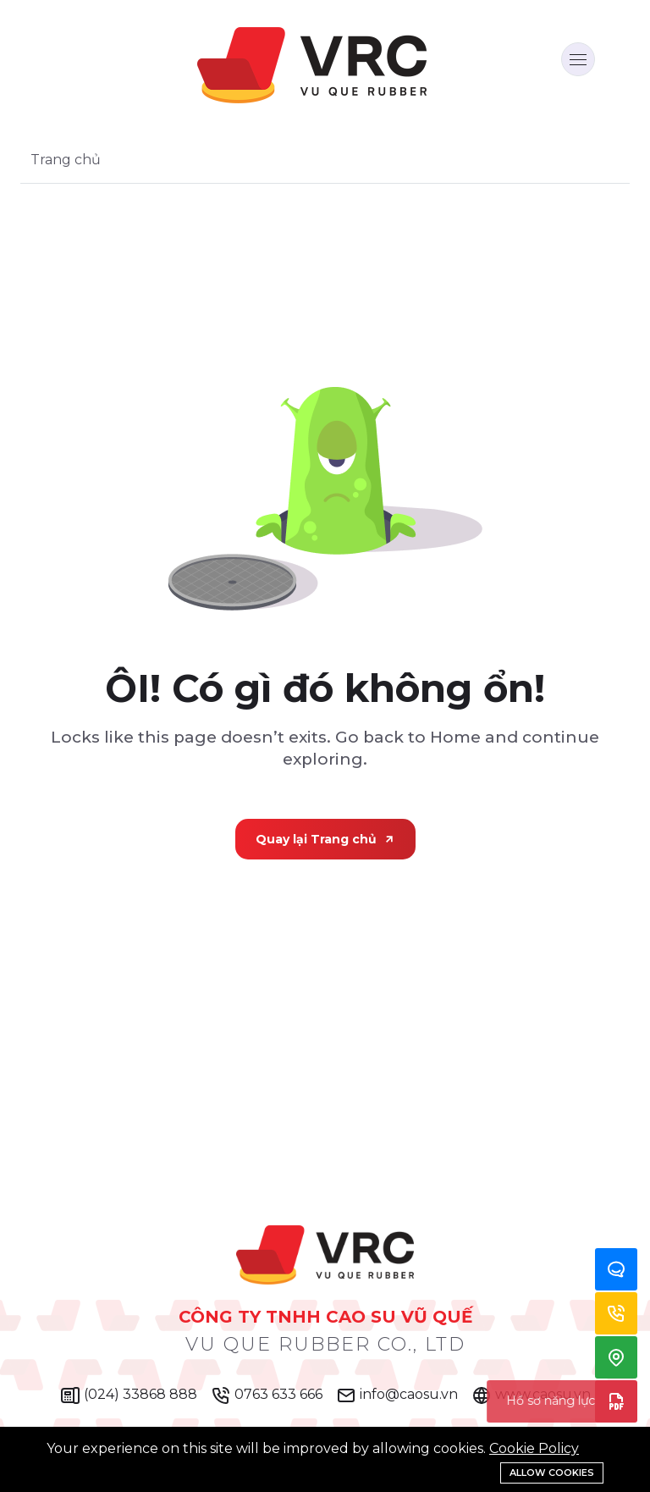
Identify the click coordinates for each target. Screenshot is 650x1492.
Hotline (616, 1313)
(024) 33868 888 (128, 1395)
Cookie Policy (534, 1448)
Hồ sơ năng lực (616, 1401)
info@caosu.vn (397, 1395)
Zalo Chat (616, 1269)
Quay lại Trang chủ (325, 839)
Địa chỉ (616, 1357)
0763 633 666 (266, 1395)
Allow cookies (552, 1472)
